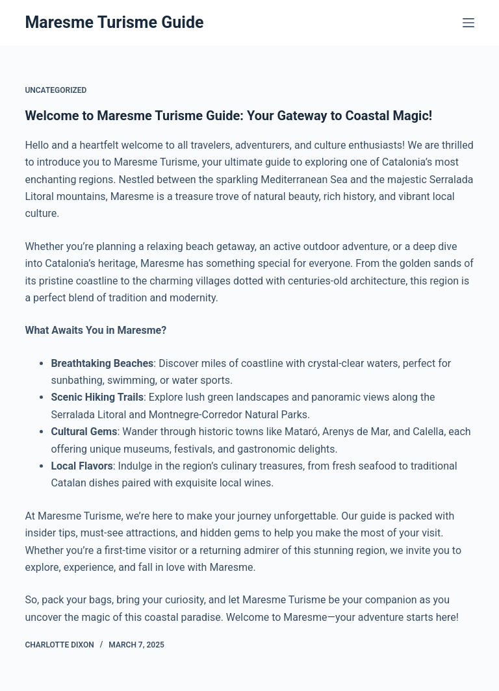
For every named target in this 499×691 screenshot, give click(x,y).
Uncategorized (55, 90)
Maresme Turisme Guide (114, 22)
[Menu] (468, 23)
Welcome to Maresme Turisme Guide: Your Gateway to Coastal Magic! (228, 115)
